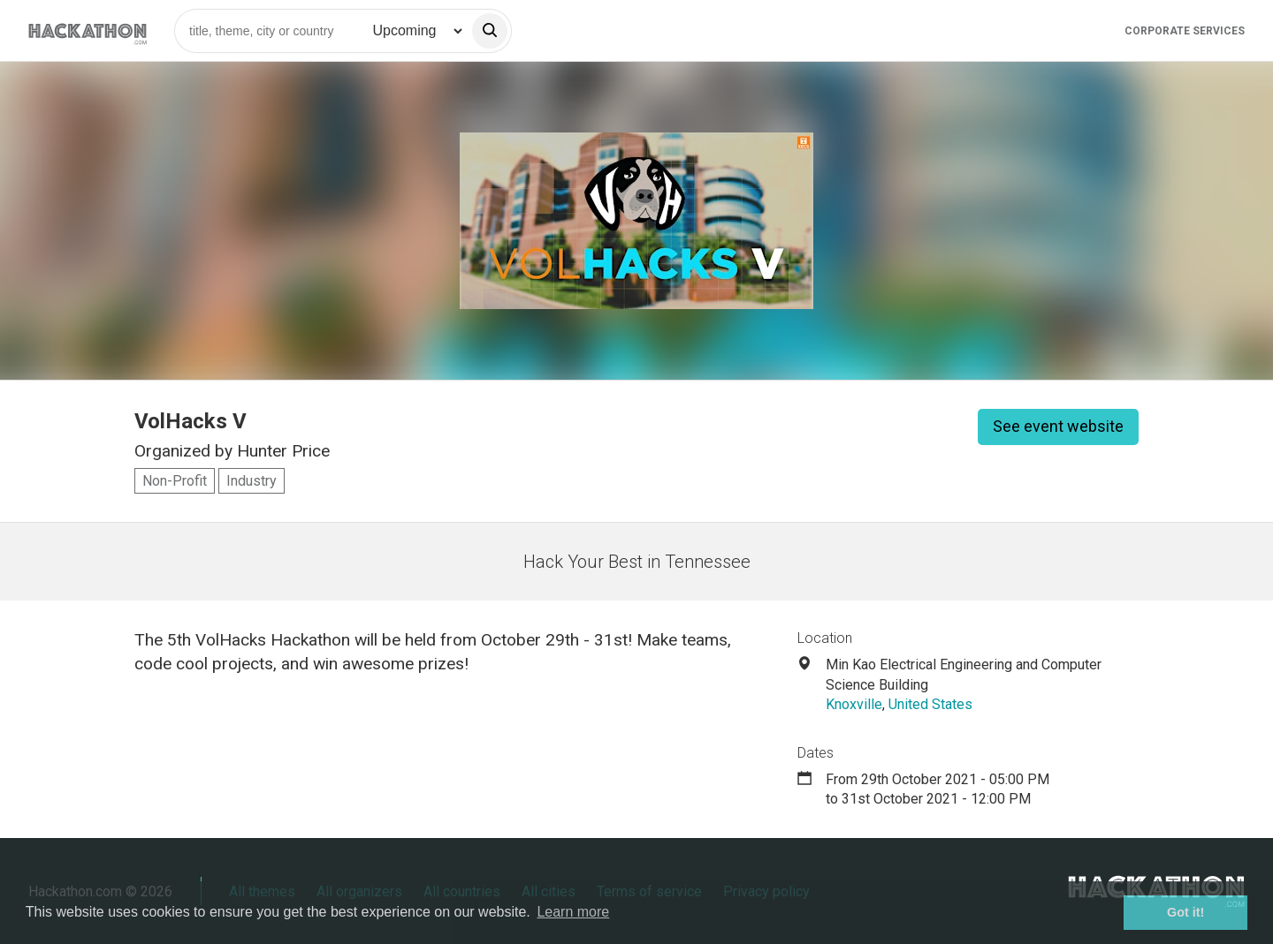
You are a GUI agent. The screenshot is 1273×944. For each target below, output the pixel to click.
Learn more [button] (573, 911)
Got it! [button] (1185, 912)
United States (930, 704)
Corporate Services (1184, 31)
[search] (489, 31)
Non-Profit (174, 480)
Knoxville (854, 704)
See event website (1058, 426)
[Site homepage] (87, 30)
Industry (251, 480)
